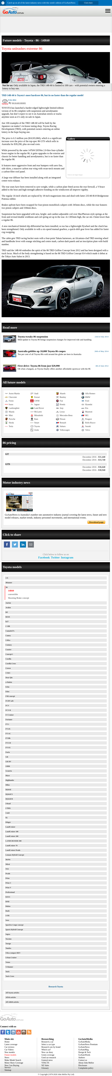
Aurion (8, 603)
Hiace (8, 776)
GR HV (8, 762)
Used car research (48, 1057)
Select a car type (48, 1044)
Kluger (8, 822)
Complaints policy (85, 1068)
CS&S (8, 673)
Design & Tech (84, 1052)
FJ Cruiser (10, 715)
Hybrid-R (9, 799)
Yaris (7, 972)
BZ (7, 612)
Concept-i (9, 654)
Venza (8, 962)
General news (47, 1060)
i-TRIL (8, 808)
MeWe (8, 860)
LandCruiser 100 (12, 832)
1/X (7, 578)
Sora (7, 920)
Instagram (67, 557)
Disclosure (82, 1065)
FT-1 (7, 724)
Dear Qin (9, 678)
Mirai (8, 864)
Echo (7, 687)
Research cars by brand (50, 1047)
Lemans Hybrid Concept (15, 855)
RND (7, 902)
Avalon (8, 608)
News (7, 1057)
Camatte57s (10, 631)
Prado (8, 874)
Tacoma (8, 939)
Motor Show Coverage (14, 1063)
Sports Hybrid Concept (14, 930)
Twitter (55, 557)
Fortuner (9, 720)
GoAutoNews (84, 1047)
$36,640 (93, 467)
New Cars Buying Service (12, 1066)
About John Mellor (86, 1063)
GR (7, 757)
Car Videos (9, 1050)
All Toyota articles (12, 993)
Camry (8, 636)
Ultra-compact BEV (13, 953)
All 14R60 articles (12, 1002)
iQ (6, 818)
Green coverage (47, 1055)
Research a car (47, 1042)
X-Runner (9, 967)
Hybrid (8, 790)
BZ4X (8, 617)
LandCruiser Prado (13, 850)
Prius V (8, 888)
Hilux (8, 785)
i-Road (8, 804)
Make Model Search (13, 1060)
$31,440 (93, 457)
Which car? (46, 1050)
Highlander (10, 780)
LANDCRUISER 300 (13, 841)
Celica (8, 640)
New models (10, 1052)
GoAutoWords (84, 1055)
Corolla (8, 659)
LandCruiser (10, 827)
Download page (96, 522)
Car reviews (9, 1047)
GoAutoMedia (84, 1042)
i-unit (8, 813)
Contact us (82, 1060)
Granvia (9, 771)
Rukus (8, 906)
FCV (7, 706)
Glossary (45, 1068)
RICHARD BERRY (19, 103)
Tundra (8, 948)
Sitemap (8, 1070)
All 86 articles (11, 997)
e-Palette (9, 682)
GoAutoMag (83, 1050)
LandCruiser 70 (11, 846)
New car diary (47, 1052)
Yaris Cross (10, 976)
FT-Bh (8, 738)
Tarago (8, 944)
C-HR (8, 626)
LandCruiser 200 (12, 836)
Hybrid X (9, 794)
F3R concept (10, 696)
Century (9, 645)
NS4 (7, 869)
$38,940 (93, 470)
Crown (8, 668)
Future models (10, 1055)
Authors (81, 1057)
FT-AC (8, 734)
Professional (10, 892)
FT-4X (8, 729)
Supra (8, 934)
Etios (7, 692)
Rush (7, 911)
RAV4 (8, 897)
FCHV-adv (10, 701)
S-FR (7, 916)
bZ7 (7, 622)
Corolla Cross (11, 664)
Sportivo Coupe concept (14, 925)
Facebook (44, 557)
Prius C (8, 883)
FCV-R (8, 710)
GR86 (8, 766)
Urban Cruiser (11, 958)
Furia (8, 752)
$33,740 (93, 460)
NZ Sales (45, 1065)
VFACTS (45, 1063)
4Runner (9, 583)
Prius (7, 878)
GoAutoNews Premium (88, 1044)
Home (7, 1042)
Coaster (8, 650)
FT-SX (8, 748)
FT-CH (8, 743)
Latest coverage (11, 1044)
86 (7, 587)
